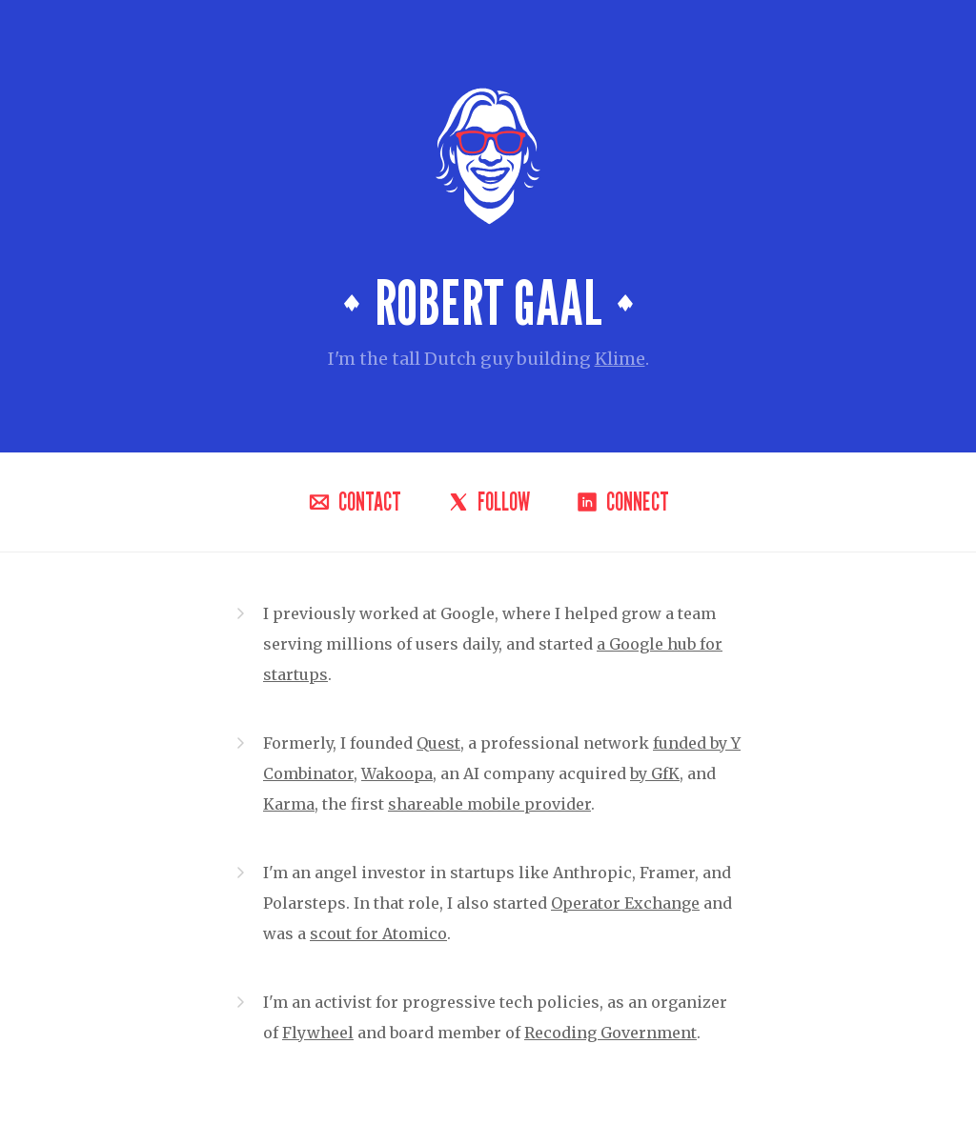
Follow (488, 502)
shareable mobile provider (489, 803)
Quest (438, 743)
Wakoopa (397, 773)
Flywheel (318, 1032)
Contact (354, 502)
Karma (289, 803)
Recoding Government (610, 1032)
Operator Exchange (625, 903)
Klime (620, 359)
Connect (622, 502)
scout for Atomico (378, 933)
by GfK (655, 773)
